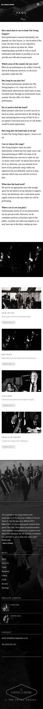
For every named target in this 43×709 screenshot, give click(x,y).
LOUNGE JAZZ (16, 616)
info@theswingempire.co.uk (17, 638)
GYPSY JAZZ (15, 605)
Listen (4, 567)
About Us (5, 563)
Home (4, 559)
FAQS (4, 580)
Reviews (5, 584)
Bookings (5, 588)
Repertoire (6, 571)
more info (8, 322)
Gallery (4, 576)
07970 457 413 (10, 644)
